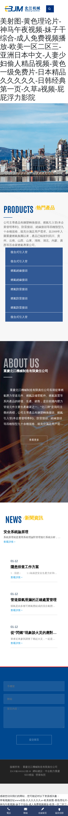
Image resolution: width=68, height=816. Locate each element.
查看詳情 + (9, 542)
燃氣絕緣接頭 (19, 270)
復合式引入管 (19, 252)
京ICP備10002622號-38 (20, 771)
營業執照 (41, 775)
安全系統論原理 (16, 532)
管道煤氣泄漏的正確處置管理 (34, 600)
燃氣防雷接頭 (19, 289)
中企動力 (50, 771)
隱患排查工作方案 (25, 567)
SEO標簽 (29, 775)
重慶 (57, 771)
